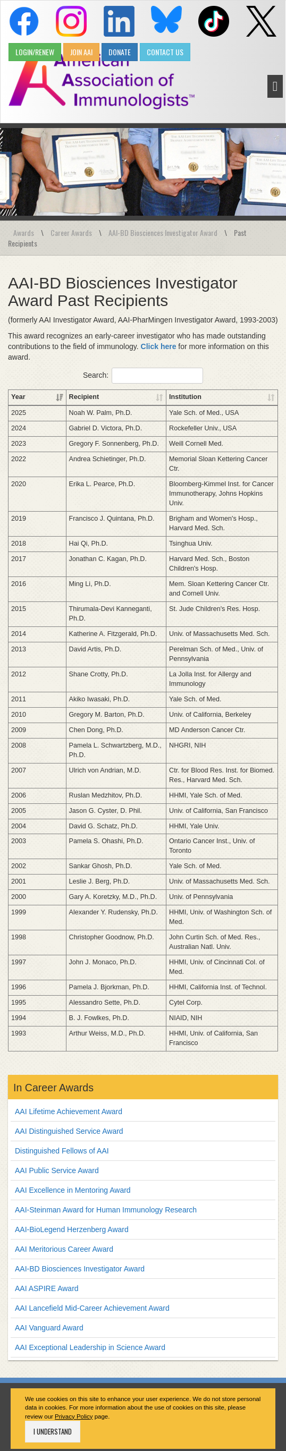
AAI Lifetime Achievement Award (68, 1044)
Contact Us (75, 1424)
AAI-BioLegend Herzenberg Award (72, 1162)
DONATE (119, 51)
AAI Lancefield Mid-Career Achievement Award (92, 1241)
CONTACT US (165, 51)
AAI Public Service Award (57, 1103)
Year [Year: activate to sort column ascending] (18, 397)
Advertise (167, 1424)
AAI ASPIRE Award (47, 1221)
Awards (23, 232)
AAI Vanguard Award (49, 1261)
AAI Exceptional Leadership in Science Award (90, 1280)
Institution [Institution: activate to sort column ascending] (163, 397)
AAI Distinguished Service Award (69, 1064)
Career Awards (71, 232)
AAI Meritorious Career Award (64, 1182)
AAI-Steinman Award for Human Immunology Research (106, 1143)
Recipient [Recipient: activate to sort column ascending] (54, 397)
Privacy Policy (73, 1349)
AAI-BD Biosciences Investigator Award (162, 232)
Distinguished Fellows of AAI (62, 1084)
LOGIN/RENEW (34, 51)
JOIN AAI (81, 51)
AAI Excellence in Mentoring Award (73, 1123)
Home (41, 1424)
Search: (143, 376)
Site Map (252, 1424)
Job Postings (210, 1424)
